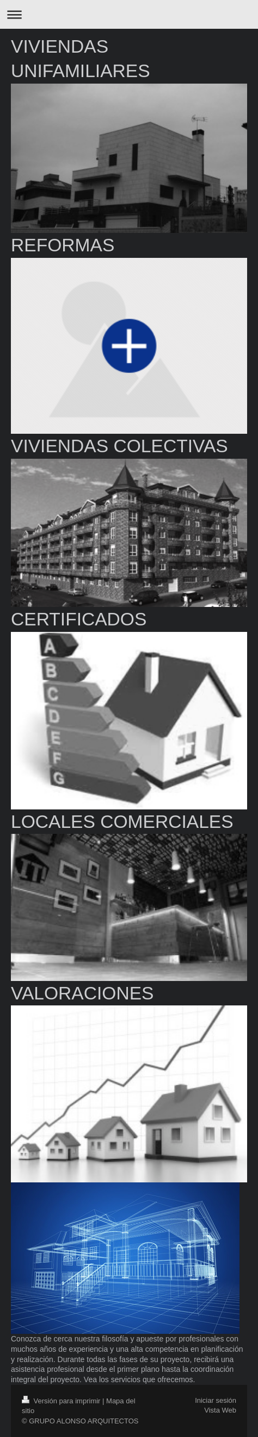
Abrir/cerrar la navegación (129, 14)
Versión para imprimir (62, 1401)
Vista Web (220, 1410)
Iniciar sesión (215, 1400)
